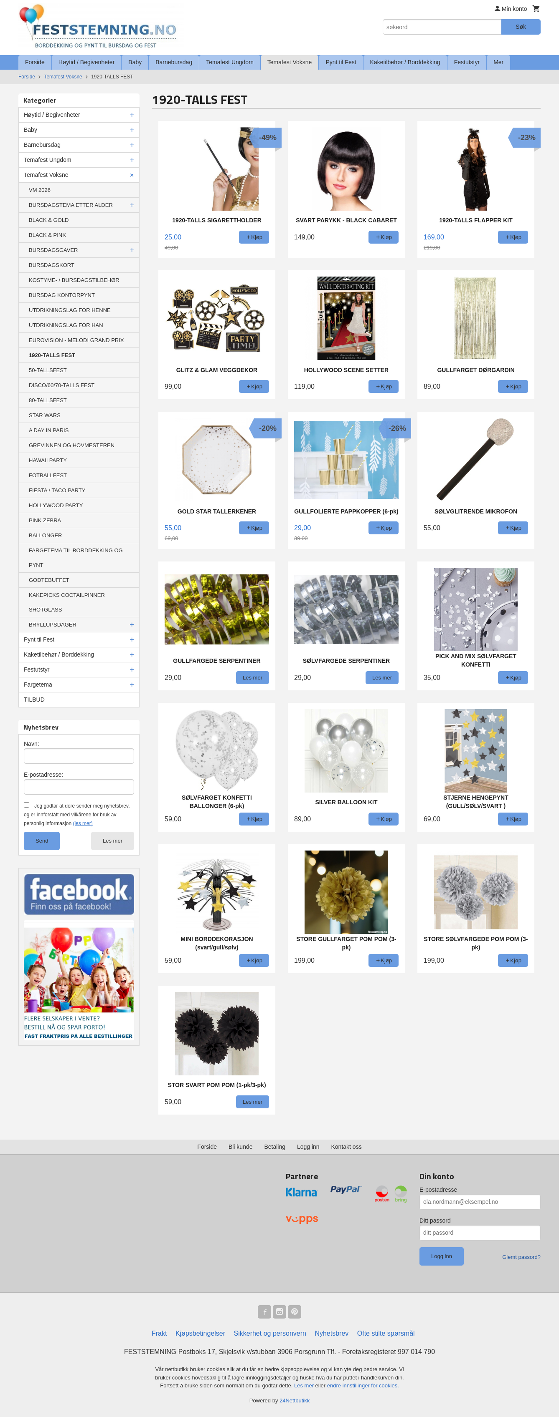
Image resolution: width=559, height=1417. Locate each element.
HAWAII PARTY (48, 460)
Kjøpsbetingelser (200, 1333)
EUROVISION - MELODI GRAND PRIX (76, 340)
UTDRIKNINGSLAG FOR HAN (66, 325)
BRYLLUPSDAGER (52, 625)
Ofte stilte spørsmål (386, 1333)
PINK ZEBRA (45, 520)
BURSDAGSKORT (51, 265)
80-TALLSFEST (48, 400)
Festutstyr (467, 62)
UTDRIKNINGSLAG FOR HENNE (70, 310)
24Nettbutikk (295, 1400)
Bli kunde (241, 1146)
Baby (135, 62)
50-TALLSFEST (48, 370)
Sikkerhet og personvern (270, 1333)
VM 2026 (40, 190)
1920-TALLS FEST (52, 355)
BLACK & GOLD (49, 220)
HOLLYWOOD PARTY (56, 505)
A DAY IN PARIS (49, 430)
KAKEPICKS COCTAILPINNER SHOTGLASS (67, 602)
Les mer (112, 841)
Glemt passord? (521, 1257)
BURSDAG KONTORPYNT (62, 295)
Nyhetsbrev (331, 1333)
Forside (35, 62)
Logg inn (308, 1146)
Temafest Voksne (289, 62)
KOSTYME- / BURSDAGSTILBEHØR (74, 280)
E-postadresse (438, 1189)
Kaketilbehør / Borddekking (405, 62)
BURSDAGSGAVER (53, 250)
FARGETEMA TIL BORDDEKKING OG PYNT (76, 557)
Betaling (274, 1146)
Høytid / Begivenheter (86, 62)
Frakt (159, 1333)
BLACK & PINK (47, 235)
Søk (521, 26)
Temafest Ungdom (230, 62)
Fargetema (38, 684)
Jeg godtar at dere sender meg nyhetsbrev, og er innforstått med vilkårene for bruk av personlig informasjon (77, 814)
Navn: (31, 743)
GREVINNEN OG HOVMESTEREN (71, 445)
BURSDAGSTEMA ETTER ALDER (71, 205)
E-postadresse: (43, 774)
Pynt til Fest (340, 62)
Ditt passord (435, 1220)
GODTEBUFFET (49, 580)
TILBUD (34, 699)
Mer (498, 62)
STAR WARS (45, 415)
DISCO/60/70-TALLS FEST (61, 385)
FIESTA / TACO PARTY (57, 490)
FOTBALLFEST (48, 475)
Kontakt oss (346, 1146)
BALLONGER (45, 535)
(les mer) (82, 823)
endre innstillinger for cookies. (363, 1385)
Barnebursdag (173, 62)
